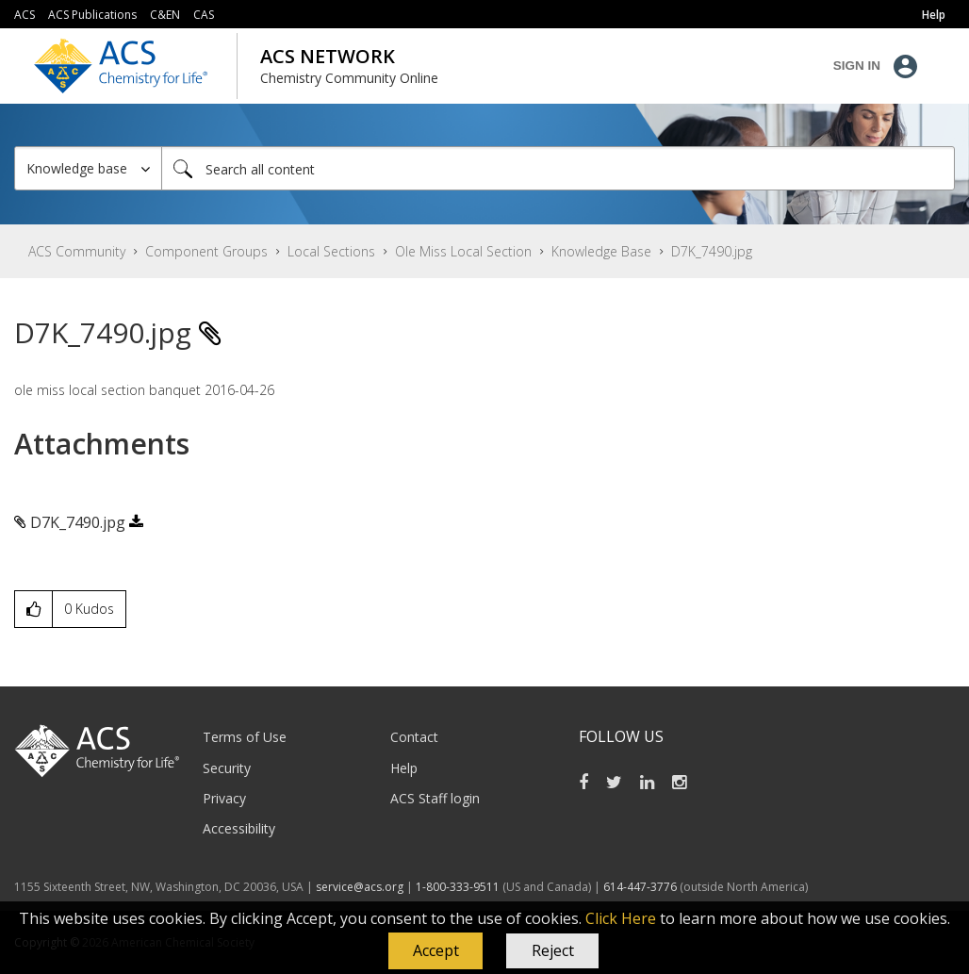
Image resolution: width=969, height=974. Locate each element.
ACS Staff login (435, 798)
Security (227, 768)
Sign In (856, 65)
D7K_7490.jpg (77, 522)
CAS (203, 15)
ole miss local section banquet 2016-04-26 (144, 390)
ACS (24, 15)
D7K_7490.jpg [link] (711, 251)
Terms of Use (245, 737)
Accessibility (239, 828)
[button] (435, 951)
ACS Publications (92, 15)
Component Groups (206, 251)
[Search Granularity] (88, 168)
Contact (414, 737)
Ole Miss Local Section (463, 251)
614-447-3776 (641, 887)
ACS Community (76, 251)
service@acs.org (359, 887)
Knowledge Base (601, 251)
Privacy (224, 798)
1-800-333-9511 (458, 887)
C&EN (165, 15)
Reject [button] (553, 950)
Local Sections (331, 251)
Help (404, 768)
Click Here (620, 918)
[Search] (558, 168)
